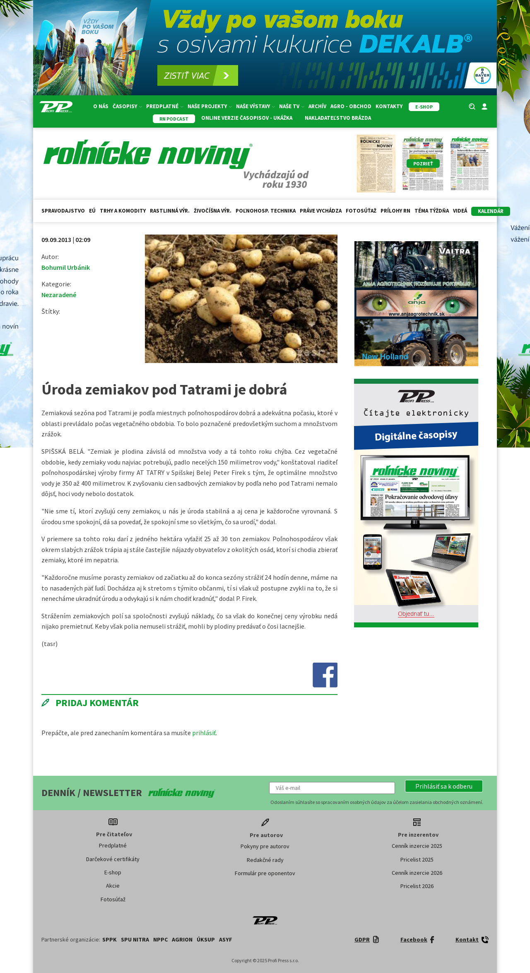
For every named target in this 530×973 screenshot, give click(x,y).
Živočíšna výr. (212, 210)
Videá (460, 210)
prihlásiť (204, 733)
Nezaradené (58, 294)
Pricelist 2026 (417, 886)
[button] (444, 786)
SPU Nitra (135, 939)
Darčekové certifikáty (113, 859)
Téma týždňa (431, 210)
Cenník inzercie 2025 (417, 846)
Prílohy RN (395, 210)
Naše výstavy (255, 106)
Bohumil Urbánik (65, 267)
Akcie (113, 885)
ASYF (225, 939)
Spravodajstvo (63, 210)
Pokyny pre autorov (265, 846)
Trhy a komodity (123, 210)
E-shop (112, 872)
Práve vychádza (321, 210)
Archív (317, 106)
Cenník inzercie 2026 (417, 872)
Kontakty (389, 106)
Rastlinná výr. (170, 210)
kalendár (491, 211)
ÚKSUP (206, 939)
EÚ (92, 210)
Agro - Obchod (350, 106)
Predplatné (164, 106)
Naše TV (291, 106)
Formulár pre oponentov (265, 873)
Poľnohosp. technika (266, 210)
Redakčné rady (265, 860)
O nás (100, 106)
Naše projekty (210, 106)
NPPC (160, 939)
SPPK (109, 939)
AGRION (182, 939)
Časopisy (127, 106)
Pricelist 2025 (417, 859)
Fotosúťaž (361, 210)
